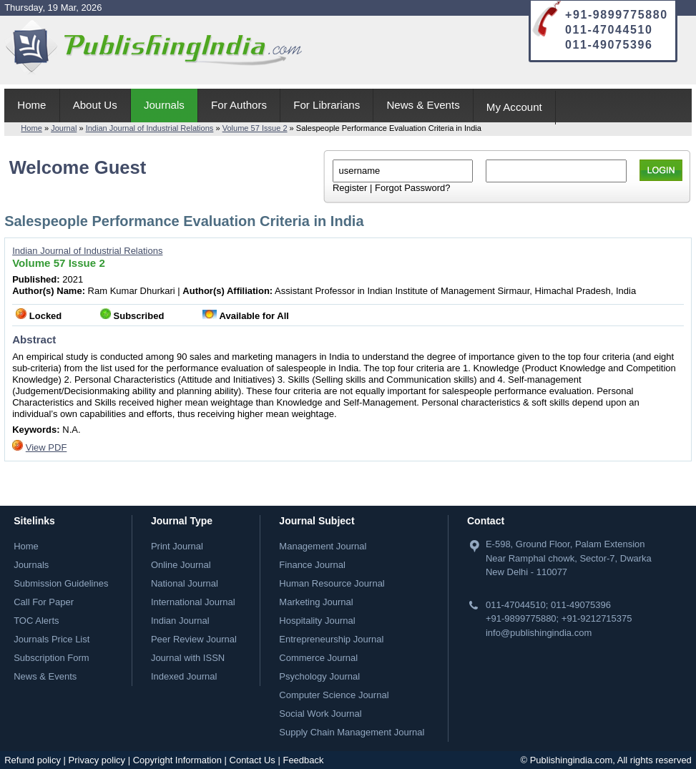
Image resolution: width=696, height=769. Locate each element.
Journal (64, 128)
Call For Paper (44, 602)
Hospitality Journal (317, 620)
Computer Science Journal (333, 695)
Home (31, 105)
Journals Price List (51, 639)
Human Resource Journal (331, 583)
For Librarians (326, 105)
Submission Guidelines (61, 583)
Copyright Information (177, 760)
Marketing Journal (316, 602)
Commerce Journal (318, 657)
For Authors (239, 105)
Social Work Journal (320, 713)
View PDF (46, 447)
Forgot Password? (413, 187)
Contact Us (252, 760)
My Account (514, 107)
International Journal (193, 602)
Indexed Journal (184, 676)
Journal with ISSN (188, 657)
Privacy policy (97, 760)
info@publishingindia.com (539, 632)
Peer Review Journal (194, 639)
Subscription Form (51, 657)
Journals (164, 105)
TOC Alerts (36, 620)
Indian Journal (180, 620)
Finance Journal (312, 564)
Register (350, 187)
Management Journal (322, 546)
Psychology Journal (319, 676)
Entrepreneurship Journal (331, 639)
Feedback (303, 760)
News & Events (422, 105)
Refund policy (32, 760)
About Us (95, 105)
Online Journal (181, 564)
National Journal (184, 583)
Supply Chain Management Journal (351, 732)
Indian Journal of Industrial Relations (150, 128)
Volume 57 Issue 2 (255, 128)
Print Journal (177, 546)
